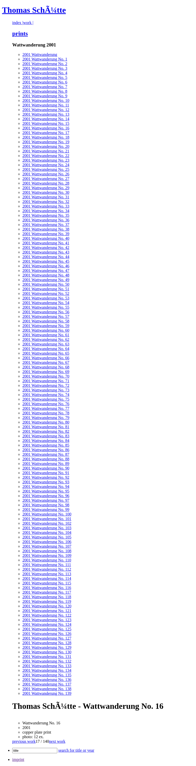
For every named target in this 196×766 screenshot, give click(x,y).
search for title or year (76, 750)
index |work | (22, 22)
